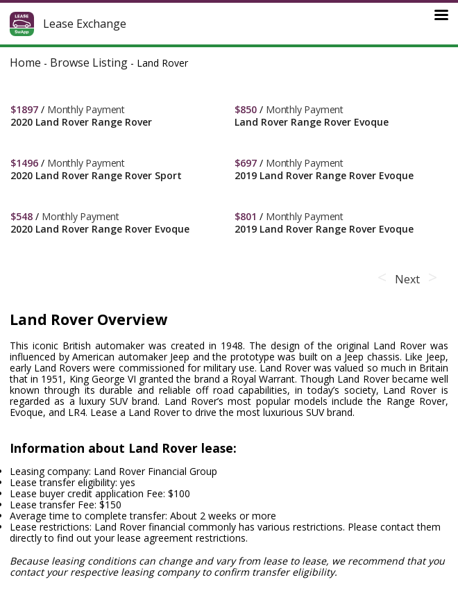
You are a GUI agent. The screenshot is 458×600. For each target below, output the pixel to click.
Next (407, 279)
